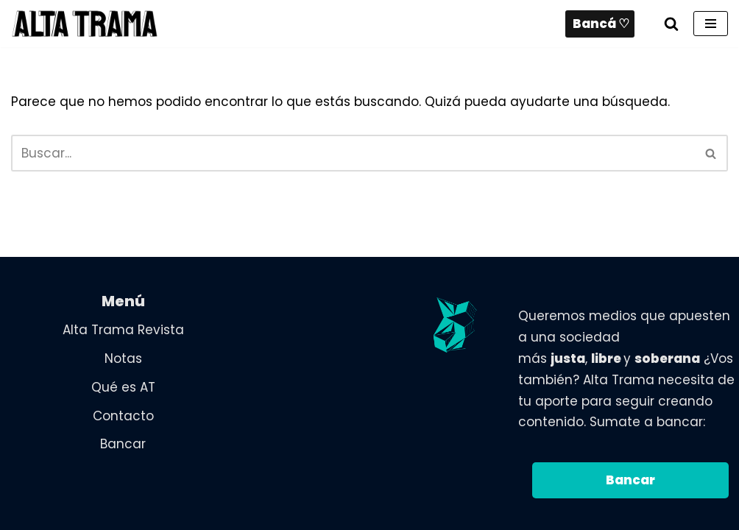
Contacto (123, 416)
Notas (123, 358)
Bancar (123, 444)
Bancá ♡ (601, 23)
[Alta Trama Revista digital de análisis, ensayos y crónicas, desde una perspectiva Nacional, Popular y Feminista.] (84, 24)
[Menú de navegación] (710, 23)
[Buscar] (671, 23)
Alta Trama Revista (123, 330)
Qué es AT (123, 387)
